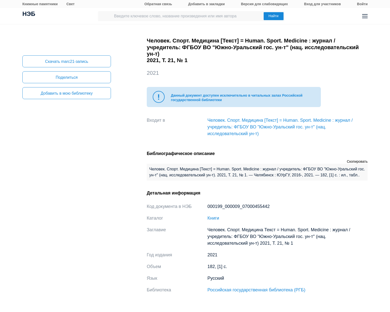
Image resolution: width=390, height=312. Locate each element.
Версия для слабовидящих (264, 4)
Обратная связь (158, 4)
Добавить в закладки (206, 4)
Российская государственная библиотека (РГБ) (256, 289)
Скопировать (357, 161)
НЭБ (28, 14)
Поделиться (67, 77)
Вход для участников (322, 4)
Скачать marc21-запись (66, 61)
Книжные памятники (40, 4)
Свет (70, 4)
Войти (362, 4)
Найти (274, 16)
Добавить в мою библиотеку (67, 93)
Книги (213, 218)
